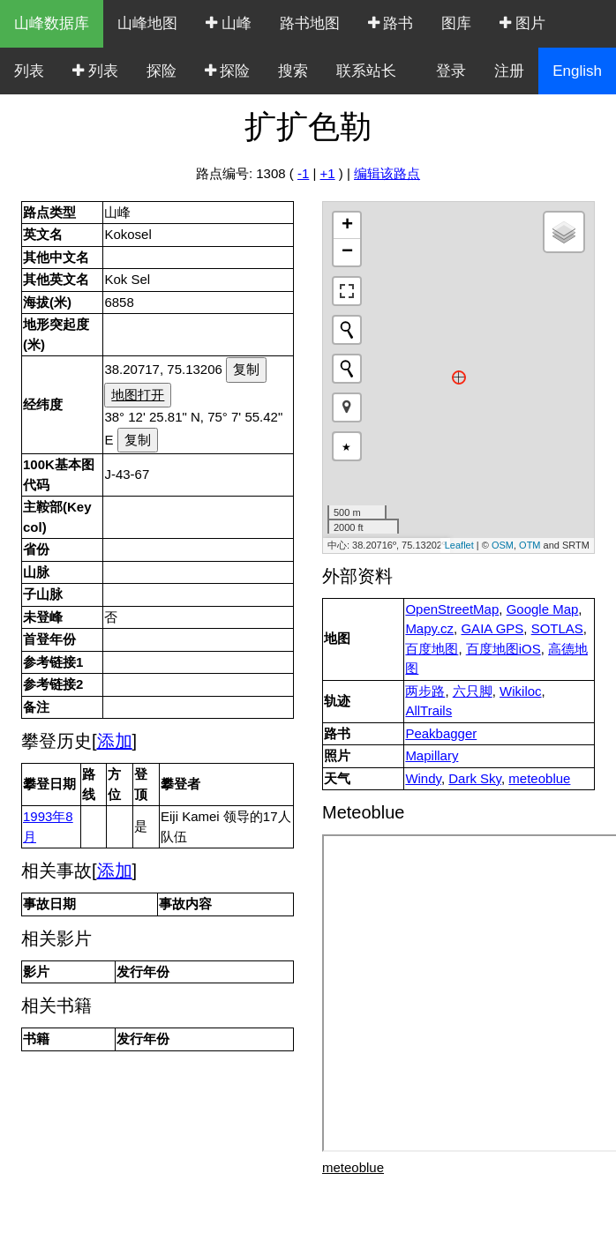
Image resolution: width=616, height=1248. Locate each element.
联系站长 (366, 71)
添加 (114, 741)
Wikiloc (521, 691)
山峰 (229, 23)
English (577, 71)
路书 (391, 23)
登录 (451, 71)
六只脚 (472, 691)
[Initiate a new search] (347, 330)
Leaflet (459, 545)
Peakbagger (441, 733)
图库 (456, 23)
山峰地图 (147, 23)
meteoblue (539, 778)
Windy (423, 778)
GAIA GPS (492, 628)
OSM (503, 545)
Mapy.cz (429, 628)
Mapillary (431, 755)
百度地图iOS (503, 648)
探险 (161, 71)
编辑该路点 (387, 173)
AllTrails (428, 710)
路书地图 (310, 23)
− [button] (347, 252)
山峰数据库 (51, 23)
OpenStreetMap (452, 609)
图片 (522, 23)
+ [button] (347, 226)
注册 (509, 71)
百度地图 (431, 648)
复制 (246, 369)
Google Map (543, 609)
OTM (529, 545)
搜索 (293, 71)
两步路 (425, 691)
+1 (327, 173)
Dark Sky (474, 778)
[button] (347, 407)
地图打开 (137, 394)
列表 (29, 71)
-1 (303, 173)
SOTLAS (557, 628)
